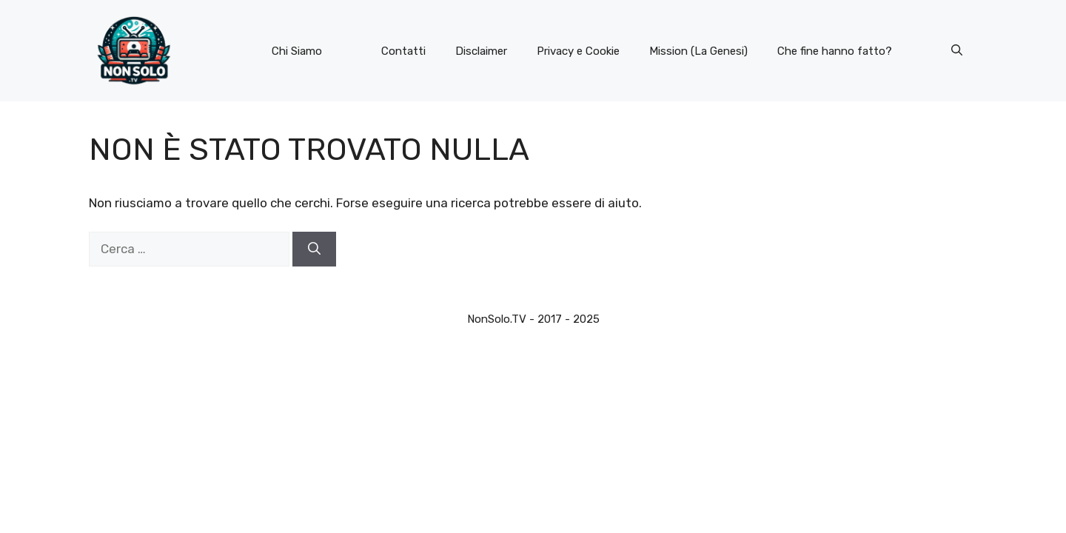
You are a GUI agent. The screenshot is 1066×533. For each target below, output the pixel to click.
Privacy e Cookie (578, 51)
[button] (956, 51)
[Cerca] (314, 249)
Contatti (403, 51)
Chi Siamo (297, 51)
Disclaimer (481, 51)
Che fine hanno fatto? (834, 51)
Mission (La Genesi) (698, 51)
